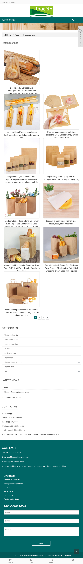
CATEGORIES (8, 20)
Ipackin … (7, 387)
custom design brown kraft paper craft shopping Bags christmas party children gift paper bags (22, 312)
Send (41, 543)
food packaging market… (13, 397)
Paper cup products (11, 344)
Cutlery (6, 371)
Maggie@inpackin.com (16, 430)
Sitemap (68, 555)
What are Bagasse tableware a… (16, 392)
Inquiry (52, 560)
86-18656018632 (17, 426)
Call (31, 560)
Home (8, 35)
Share (10, 560)
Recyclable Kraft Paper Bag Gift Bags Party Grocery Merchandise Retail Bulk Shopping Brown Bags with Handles (61, 268)
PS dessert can (10, 353)
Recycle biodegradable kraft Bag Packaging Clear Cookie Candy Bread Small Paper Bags (61, 135)
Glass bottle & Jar (11, 340)
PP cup (7, 349)
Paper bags (8, 358)
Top (72, 560)
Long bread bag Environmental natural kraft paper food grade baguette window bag (21, 135)
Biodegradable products (13, 362)
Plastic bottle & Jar (11, 335)
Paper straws (9, 367)
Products (9, 475)
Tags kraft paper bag (25, 35)
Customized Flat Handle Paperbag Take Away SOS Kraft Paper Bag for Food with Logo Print (22, 268)
